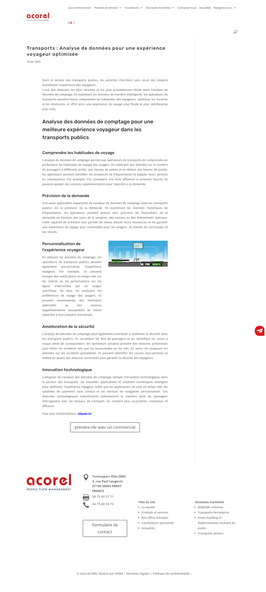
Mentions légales (137, 573)
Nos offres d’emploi (155, 518)
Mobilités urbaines (210, 507)
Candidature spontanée (158, 523)
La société (148, 507)
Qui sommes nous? (79, 7)
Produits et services (106, 7)
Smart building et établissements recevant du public (216, 523)
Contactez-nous (186, 7)
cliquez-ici (84, 414)
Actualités (205, 7)
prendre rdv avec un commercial (105, 427)
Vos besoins (132, 7)
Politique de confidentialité (171, 573)
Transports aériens (211, 533)
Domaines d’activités (158, 7)
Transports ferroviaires (213, 512)
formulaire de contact (105, 528)
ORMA (119, 573)
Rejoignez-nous (223, 7)
